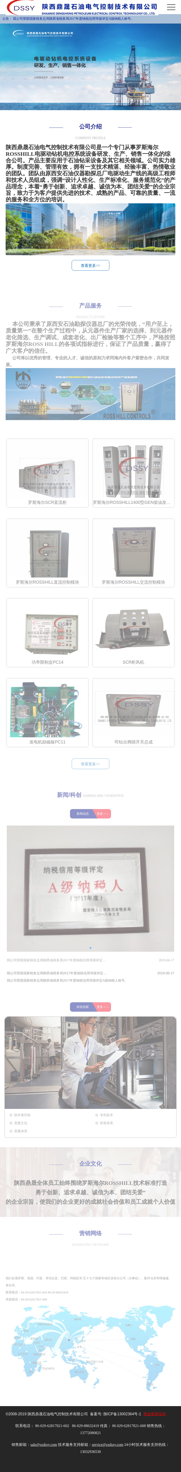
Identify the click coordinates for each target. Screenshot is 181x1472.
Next (176, 67)
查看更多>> (90, 267)
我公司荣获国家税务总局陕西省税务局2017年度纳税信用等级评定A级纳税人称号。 (73, 18)
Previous (5, 67)
